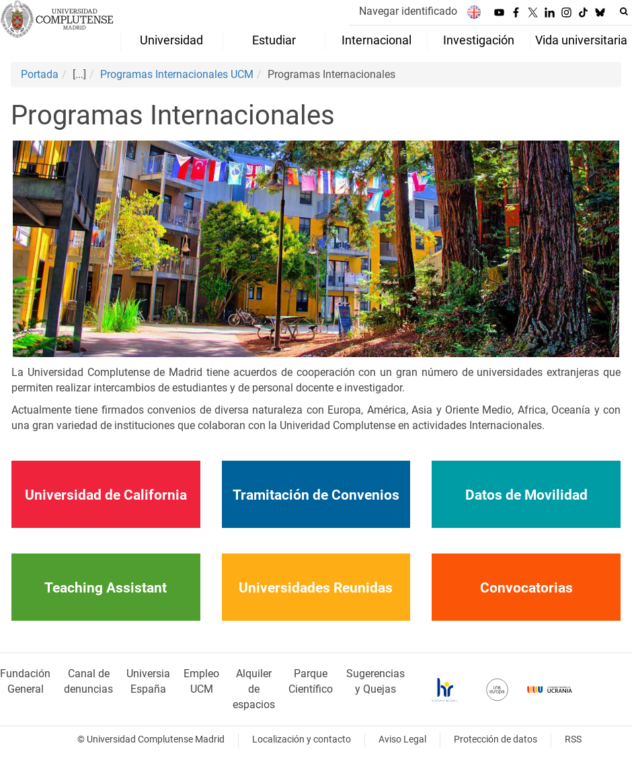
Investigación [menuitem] (478, 40)
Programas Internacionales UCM (176, 74)
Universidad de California (106, 495)
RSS (573, 739)
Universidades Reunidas (316, 588)
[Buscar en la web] (624, 11)
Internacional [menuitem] (376, 40)
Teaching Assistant (105, 588)
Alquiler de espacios (254, 689)
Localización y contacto (301, 739)
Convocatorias (526, 588)
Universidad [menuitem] (171, 40)
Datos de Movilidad (526, 495)
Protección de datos (495, 739)
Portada (39, 74)
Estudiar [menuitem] (274, 40)
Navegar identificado (408, 11)
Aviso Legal (402, 739)
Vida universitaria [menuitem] (581, 40)
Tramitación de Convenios (316, 495)
